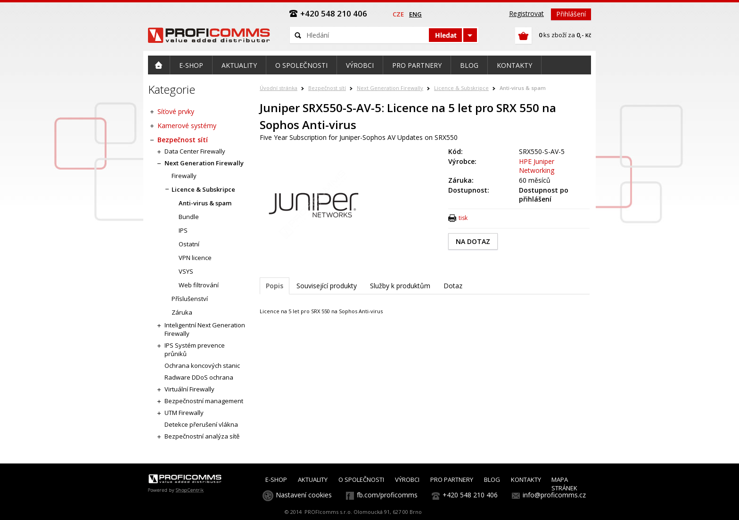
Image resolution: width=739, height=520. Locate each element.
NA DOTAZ (473, 241)
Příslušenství (190, 298)
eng (415, 14)
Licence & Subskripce (461, 87)
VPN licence (195, 257)
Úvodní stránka (278, 87)
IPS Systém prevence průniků (194, 349)
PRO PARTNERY (451, 479)
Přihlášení (571, 13)
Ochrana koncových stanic (202, 365)
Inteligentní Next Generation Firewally (204, 329)
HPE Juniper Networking (536, 166)
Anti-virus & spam (523, 87)
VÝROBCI (407, 479)
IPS (183, 230)
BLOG (492, 479)
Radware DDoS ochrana (198, 377)
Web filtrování (199, 285)
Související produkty (326, 285)
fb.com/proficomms (387, 494)
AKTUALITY (313, 479)
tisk (463, 218)
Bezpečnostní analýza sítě (201, 436)
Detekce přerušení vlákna (201, 424)
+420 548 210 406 (470, 494)
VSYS (186, 271)
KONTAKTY (526, 479)
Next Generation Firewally (390, 87)
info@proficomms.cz (554, 494)
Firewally (184, 175)
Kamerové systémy (186, 125)
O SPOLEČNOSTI (361, 479)
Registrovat (526, 13)
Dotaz (452, 285)
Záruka (182, 312)
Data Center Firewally (194, 151)
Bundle (189, 216)
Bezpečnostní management (203, 401)
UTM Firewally (184, 412)
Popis (274, 285)
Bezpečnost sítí (327, 87)
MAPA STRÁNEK (564, 483)
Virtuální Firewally (189, 389)
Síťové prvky (175, 111)
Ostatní (189, 244)
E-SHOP (276, 479)
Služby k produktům (400, 285)
